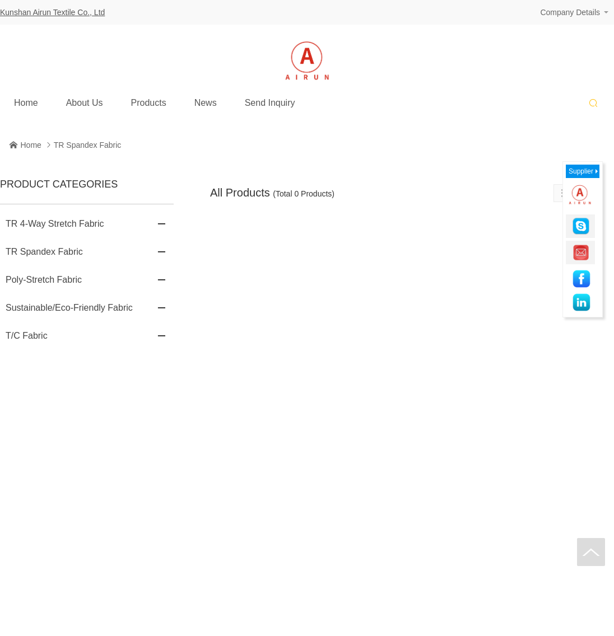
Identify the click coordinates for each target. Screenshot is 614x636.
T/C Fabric (27, 335)
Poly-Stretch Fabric (44, 279)
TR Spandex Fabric (88, 145)
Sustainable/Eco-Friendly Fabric (69, 307)
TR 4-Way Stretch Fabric (55, 223)
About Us (84, 99)
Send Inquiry (270, 99)
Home (26, 99)
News (205, 99)
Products (148, 99)
